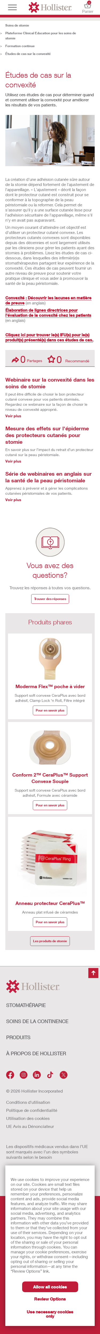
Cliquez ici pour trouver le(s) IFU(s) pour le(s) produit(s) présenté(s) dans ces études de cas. (49, 337)
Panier (88, 7)
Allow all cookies (50, 1286)
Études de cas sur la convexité (28, 54)
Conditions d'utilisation (28, 1102)
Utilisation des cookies (28, 1118)
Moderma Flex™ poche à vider (50, 686)
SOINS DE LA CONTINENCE (37, 1021)
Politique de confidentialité (31, 1110)
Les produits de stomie (50, 941)
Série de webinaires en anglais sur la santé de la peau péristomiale (48, 476)
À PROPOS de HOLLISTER (36, 1053)
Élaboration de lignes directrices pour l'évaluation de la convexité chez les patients (48, 313)
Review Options (50, 1298)
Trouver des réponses (50, 599)
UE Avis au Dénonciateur (30, 1126)
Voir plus (13, 415)
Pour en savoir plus (50, 710)
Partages (27, 359)
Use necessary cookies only (50, 1313)
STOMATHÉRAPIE (26, 1005)
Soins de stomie (17, 25)
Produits (18, 1037)
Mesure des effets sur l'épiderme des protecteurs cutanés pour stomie (47, 435)
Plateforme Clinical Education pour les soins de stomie (40, 35)
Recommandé (68, 359)
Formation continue (20, 46)
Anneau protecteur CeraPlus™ (50, 903)
